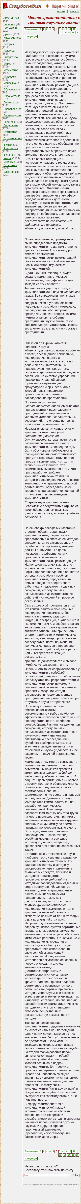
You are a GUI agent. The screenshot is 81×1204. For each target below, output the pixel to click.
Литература (10, 57)
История (8, 44)
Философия (10, 148)
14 (69, 33)
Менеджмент (11, 83)
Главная (61, 11)
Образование (11, 89)
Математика (10, 70)
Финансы (9, 154)
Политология (11, 102)
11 (74, 29)
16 (77, 33)
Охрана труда (11, 96)
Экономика (10, 165)
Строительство (12, 138)
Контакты (74, 11)
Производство (12, 115)
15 (73, 33)
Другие (7, 34)
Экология (9, 161)
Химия (7, 158)
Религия (8, 122)
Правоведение (12, 109)
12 (60, 33)
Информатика (12, 37)
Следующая (31, 36)
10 (70, 29)
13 (64, 33)
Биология (9, 24)
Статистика (10, 132)
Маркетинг (9, 63)
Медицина (9, 76)
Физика (7, 144)
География (10, 27)
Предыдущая (31, 29)
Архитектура (11, 17)
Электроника (11, 171)
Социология (10, 125)
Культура (9, 50)
